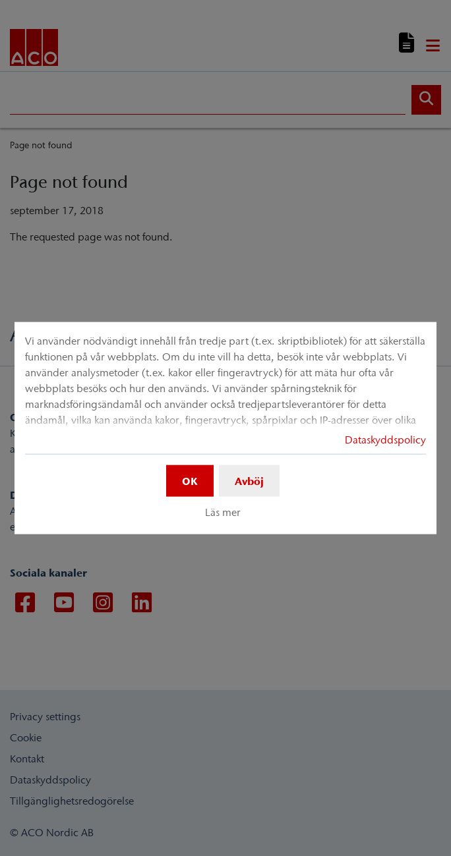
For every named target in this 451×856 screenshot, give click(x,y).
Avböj (249, 480)
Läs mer (223, 512)
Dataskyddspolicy (385, 438)
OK (190, 480)
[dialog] (225, 428)
